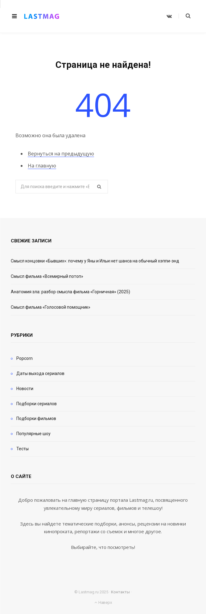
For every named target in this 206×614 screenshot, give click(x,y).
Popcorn (24, 358)
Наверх (103, 602)
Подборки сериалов (36, 403)
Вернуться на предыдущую (61, 153)
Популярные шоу (33, 433)
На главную (42, 165)
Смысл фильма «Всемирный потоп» (47, 276)
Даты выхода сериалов (40, 373)
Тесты (22, 448)
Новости (24, 388)
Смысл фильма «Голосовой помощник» (50, 307)
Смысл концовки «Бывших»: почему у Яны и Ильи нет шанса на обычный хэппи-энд (95, 260)
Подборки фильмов (36, 418)
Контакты (120, 592)
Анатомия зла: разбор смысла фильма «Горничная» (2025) (70, 291)
